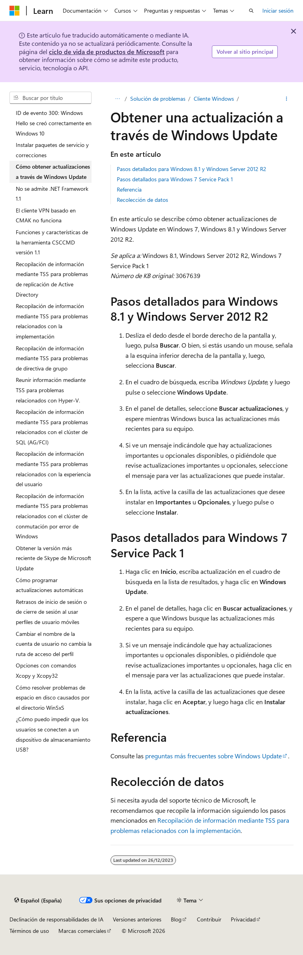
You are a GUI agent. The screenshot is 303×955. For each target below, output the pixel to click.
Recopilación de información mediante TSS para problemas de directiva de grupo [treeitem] (52, 358)
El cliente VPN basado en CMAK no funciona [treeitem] (46, 215)
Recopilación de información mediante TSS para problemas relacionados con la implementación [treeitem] (52, 321)
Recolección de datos (142, 199)
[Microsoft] (14, 11)
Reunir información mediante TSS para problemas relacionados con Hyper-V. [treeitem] (51, 390)
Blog (176, 919)
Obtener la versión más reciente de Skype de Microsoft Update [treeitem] (53, 558)
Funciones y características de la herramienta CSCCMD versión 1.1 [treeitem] (52, 242)
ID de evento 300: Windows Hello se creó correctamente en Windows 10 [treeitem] (54, 123)
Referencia (129, 189)
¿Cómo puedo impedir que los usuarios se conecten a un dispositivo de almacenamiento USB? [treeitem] (53, 734)
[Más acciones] (287, 98)
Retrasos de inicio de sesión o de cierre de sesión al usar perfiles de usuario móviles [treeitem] (51, 612)
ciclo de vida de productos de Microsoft (107, 51)
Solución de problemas (157, 98)
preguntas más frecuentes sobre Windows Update (213, 756)
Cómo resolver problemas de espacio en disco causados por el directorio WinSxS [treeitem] (53, 697)
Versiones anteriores (137, 919)
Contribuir (209, 919)
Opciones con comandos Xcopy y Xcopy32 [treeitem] (46, 670)
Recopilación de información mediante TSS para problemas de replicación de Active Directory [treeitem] (52, 279)
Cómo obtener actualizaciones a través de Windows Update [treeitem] (53, 171)
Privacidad (243, 919)
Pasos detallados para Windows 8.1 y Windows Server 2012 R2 (191, 169)
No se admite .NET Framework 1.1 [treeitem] (52, 194)
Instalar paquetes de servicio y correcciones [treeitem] (52, 150)
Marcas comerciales (82, 930)
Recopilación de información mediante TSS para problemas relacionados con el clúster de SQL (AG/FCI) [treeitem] (52, 427)
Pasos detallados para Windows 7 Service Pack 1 (175, 179)
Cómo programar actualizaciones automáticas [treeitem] (49, 585)
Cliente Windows (214, 98)
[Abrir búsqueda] (251, 11)
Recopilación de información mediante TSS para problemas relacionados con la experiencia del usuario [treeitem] (53, 469)
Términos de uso (29, 930)
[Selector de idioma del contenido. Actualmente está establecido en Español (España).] (38, 900)
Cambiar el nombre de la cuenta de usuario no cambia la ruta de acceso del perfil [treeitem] (54, 644)
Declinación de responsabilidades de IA (56, 919)
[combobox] (50, 98)
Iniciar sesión (278, 10)
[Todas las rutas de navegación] (117, 98)
